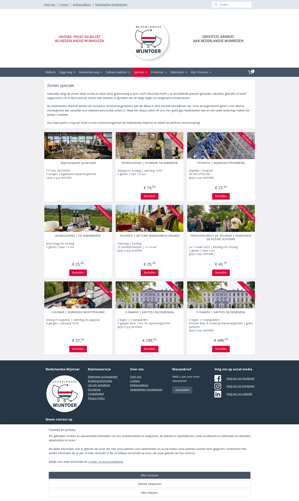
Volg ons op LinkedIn (239, 394)
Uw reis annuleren (99, 385)
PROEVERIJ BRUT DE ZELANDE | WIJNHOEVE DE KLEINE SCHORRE (221, 237)
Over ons (49, 4)
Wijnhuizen (179, 72)
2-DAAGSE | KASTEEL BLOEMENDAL (149, 312)
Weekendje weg (91, 72)
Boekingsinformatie (100, 381)
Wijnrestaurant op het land (78, 162)
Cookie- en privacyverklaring (101, 494)
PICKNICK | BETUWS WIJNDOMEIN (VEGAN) (149, 235)
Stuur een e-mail (56, 426)
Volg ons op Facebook (240, 378)
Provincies (159, 72)
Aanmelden (182, 390)
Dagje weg (67, 72)
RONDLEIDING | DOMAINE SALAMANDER (149, 162)
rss (147, 446)
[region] (124, 481)
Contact (64, 4)
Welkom (50, 72)
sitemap (139, 446)
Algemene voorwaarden (103, 376)
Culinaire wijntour (118, 72)
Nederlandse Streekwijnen (111, 4)
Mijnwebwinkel (195, 446)
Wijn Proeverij (201, 72)
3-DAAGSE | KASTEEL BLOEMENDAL (220, 312)
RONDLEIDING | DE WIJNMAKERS (78, 235)
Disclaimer (94, 389)
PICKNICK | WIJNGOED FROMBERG (221, 162)
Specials (141, 72)
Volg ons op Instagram (241, 386)
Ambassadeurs (82, 4)
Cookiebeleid (96, 394)
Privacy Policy (96, 398)
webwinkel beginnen (162, 446)
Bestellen (149, 196)
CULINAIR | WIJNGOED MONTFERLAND (78, 312)
